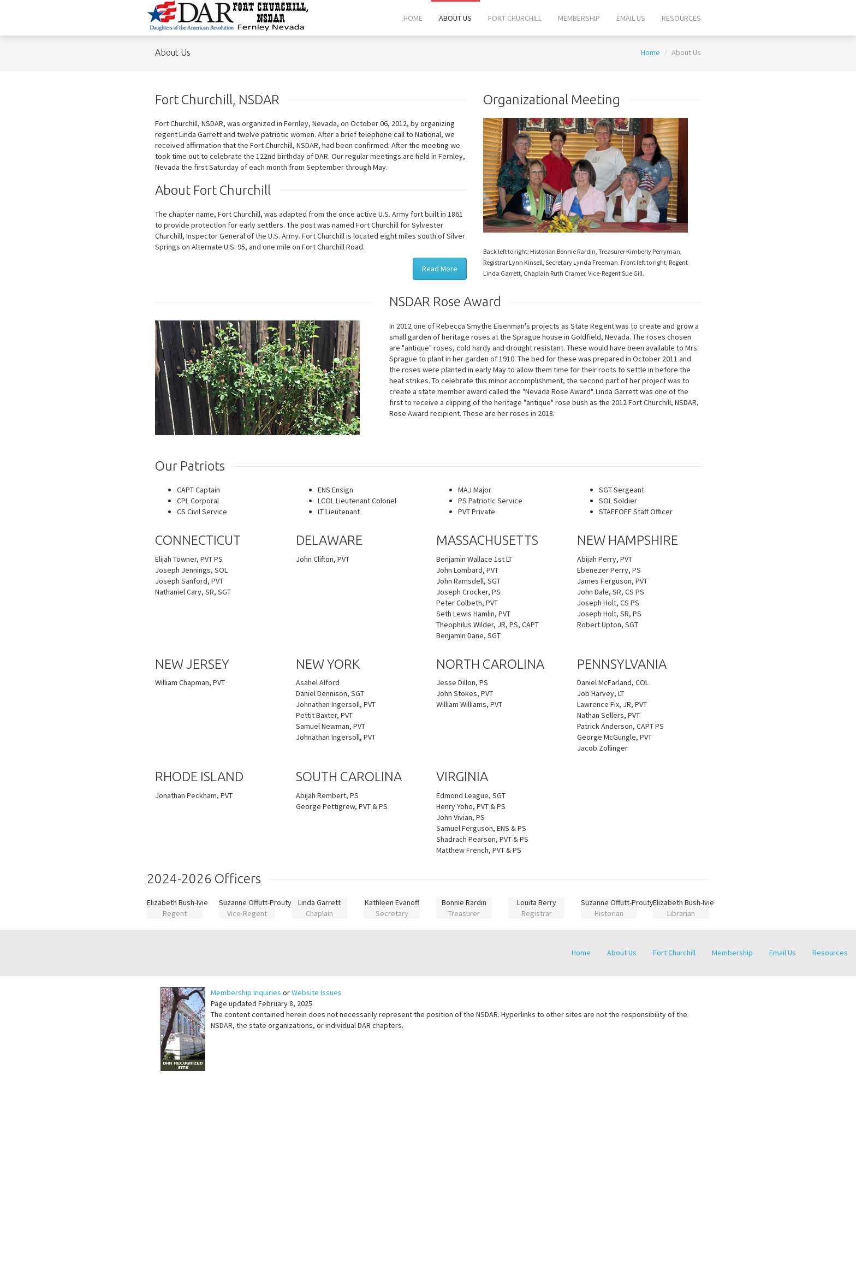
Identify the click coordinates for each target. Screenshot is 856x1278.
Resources (681, 18)
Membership (579, 18)
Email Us (630, 18)
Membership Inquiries (246, 992)
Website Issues (317, 992)
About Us (455, 18)
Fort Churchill (515, 18)
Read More (439, 269)
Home (413, 18)
